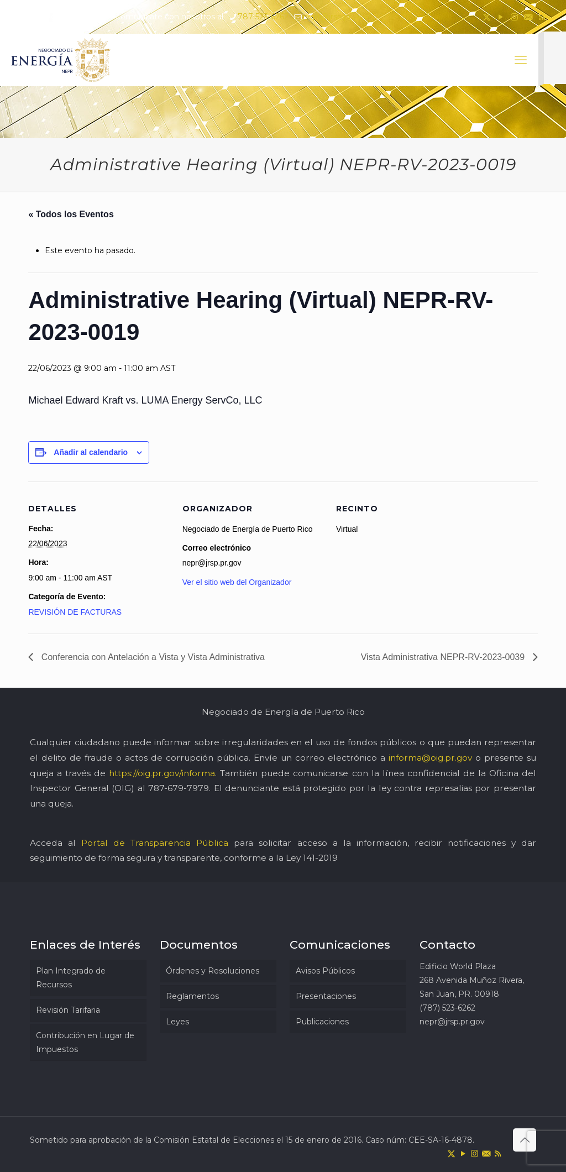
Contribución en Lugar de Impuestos (85, 1042)
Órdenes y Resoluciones (212, 971)
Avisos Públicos (325, 971)
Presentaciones (326, 996)
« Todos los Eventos (70, 214)
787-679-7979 (178, 788)
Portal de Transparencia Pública (154, 843)
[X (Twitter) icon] (487, 17)
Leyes (177, 1022)
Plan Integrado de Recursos (71, 978)
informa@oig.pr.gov (430, 757)
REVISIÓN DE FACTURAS (75, 612)
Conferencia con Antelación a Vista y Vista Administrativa (152, 657)
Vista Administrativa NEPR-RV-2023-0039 (444, 657)
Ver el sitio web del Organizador (237, 582)
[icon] (528, 17)
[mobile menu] (520, 60)
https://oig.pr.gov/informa (162, 773)
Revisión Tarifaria (68, 1010)
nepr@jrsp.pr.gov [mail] (335, 17)
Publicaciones (322, 1022)
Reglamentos (192, 996)
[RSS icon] (542, 17)
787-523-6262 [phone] (263, 17)
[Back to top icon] (524, 1140)
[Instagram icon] (514, 17)
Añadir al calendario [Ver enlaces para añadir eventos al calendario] (91, 452)
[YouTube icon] (500, 17)
